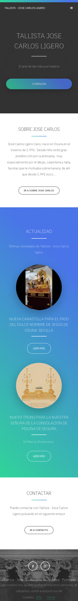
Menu (72, 8)
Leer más (39, 348)
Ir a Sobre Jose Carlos (39, 190)
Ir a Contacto (39, 530)
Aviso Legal (52, 580)
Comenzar (39, 84)
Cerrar (51, 597)
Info (39, 597)
